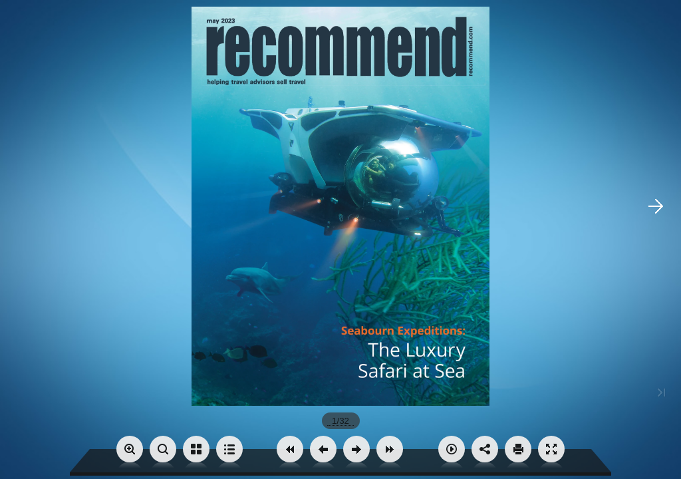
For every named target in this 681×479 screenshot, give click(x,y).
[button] (290, 449)
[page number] (341, 420)
